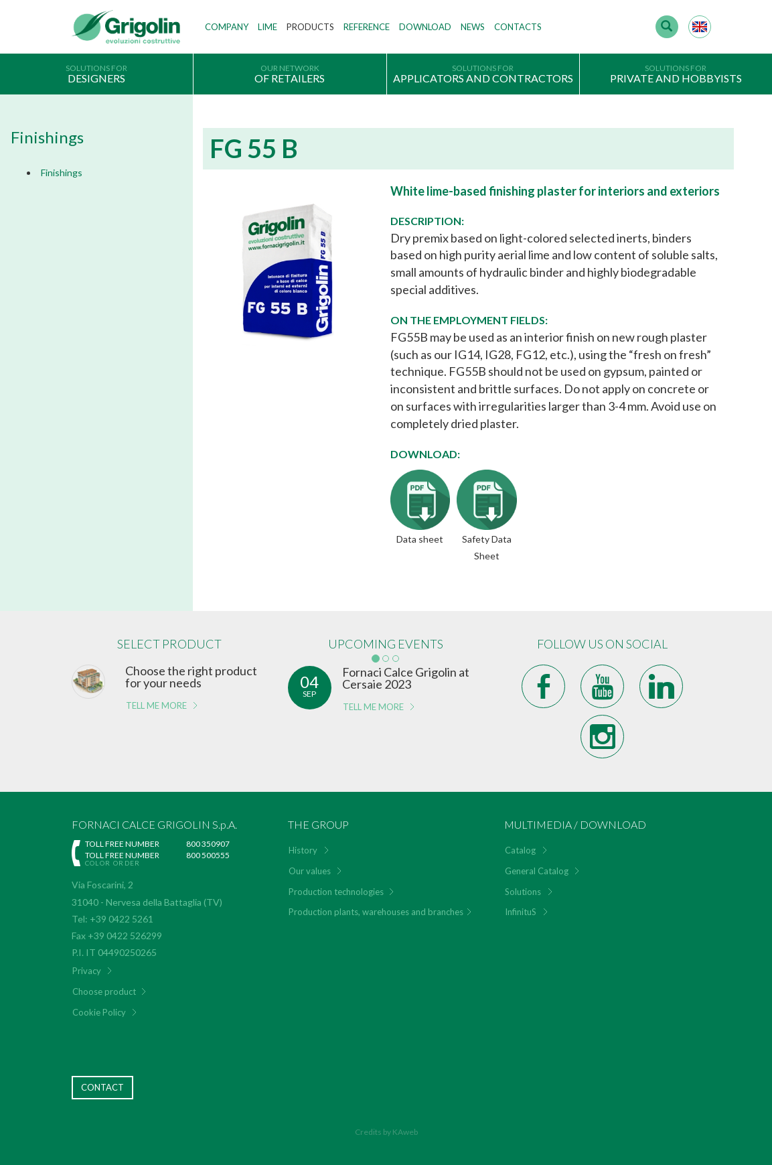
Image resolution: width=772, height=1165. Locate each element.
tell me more (156, 705)
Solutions (523, 891)
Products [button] (310, 26)
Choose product (104, 991)
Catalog (520, 850)
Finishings (61, 172)
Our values (310, 871)
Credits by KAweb (386, 1132)
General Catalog (536, 871)
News (473, 26)
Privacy (86, 970)
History (303, 850)
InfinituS (520, 911)
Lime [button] (267, 26)
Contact (102, 1087)
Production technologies (336, 891)
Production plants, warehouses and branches (376, 911)
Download (425, 26)
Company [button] (226, 26)
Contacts (518, 26)
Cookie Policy (99, 1012)
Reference (366, 26)
